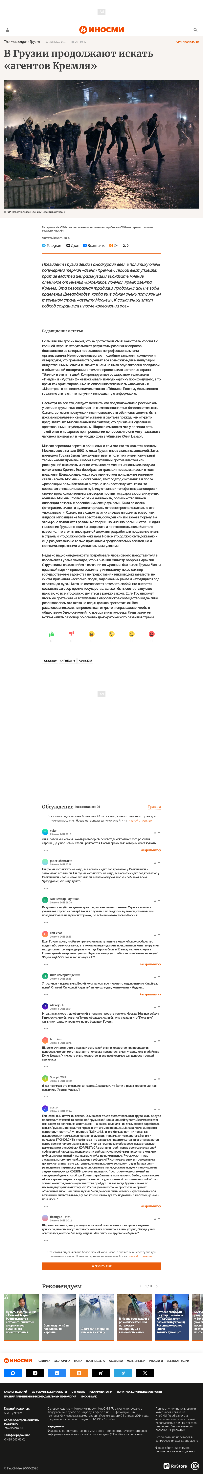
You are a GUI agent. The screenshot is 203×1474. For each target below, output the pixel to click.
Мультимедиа (136, 1361)
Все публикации (178, 1361)
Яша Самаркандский (65, 975)
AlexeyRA (57, 1005)
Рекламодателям (100, 1392)
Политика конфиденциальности (139, 1392)
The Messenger (15, 42)
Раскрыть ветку (150, 850)
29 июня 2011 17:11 (55, 42)
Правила (154, 807)
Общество (116, 1361)
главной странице (140, 820)
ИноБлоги (156, 1361)
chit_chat (56, 933)
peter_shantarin (61, 861)
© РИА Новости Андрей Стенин (22, 212)
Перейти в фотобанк (53, 212)
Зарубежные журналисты (49, 1392)
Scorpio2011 (58, 1077)
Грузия (35, 42)
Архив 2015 (85, 660)
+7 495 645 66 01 (14, 1439)
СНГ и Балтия (67, 660)
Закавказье (49, 660)
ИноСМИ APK (89, 1396)
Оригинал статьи (187, 41)
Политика (43, 1361)
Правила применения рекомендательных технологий (40, 1396)
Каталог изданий (15, 1392)
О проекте (78, 1392)
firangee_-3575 (60, 1217)
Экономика (62, 1361)
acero (53, 1107)
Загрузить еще (101, 1266)
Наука (78, 1361)
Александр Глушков (64, 899)
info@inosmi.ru (13, 1428)
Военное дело (95, 1361)
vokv (53, 830)
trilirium (56, 1039)
